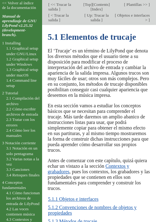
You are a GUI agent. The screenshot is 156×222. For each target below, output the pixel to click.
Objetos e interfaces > (133, 17)
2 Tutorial (10, 93)
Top (88, 4)
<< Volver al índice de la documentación (19, 5)
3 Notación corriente (19, 143)
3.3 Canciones (17, 169)
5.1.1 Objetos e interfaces (73, 199)
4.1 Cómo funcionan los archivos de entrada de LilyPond (23, 198)
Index (96, 9)
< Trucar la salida (58, 17)
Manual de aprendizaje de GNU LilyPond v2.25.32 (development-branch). (19, 25)
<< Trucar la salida (59, 6)
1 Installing (11, 43)
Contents (101, 4)
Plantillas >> (136, 4)
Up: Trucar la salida (97, 17)
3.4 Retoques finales (23, 175)
